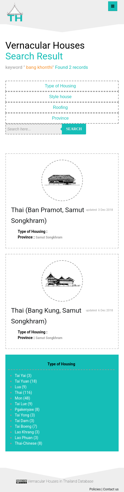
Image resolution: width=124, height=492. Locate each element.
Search (74, 129)
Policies (95, 489)
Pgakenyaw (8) (27, 409)
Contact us (111, 489)
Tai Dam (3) (24, 421)
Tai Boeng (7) (26, 426)
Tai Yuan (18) (26, 381)
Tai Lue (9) (23, 404)
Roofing (62, 107)
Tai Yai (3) (23, 375)
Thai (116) (23, 392)
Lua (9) (21, 387)
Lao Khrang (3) (27, 432)
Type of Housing (62, 86)
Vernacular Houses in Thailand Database (60, 481)
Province (62, 118)
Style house (62, 96)
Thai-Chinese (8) (28, 443)
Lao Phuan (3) (26, 438)
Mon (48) (22, 398)
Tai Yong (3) (25, 415)
